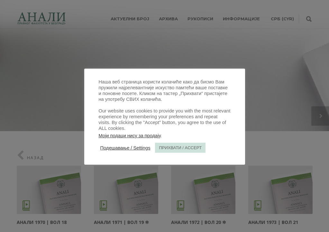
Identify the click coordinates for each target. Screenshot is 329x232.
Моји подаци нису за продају (130, 135)
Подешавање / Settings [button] (125, 147)
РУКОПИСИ (200, 18)
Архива (168, 18)
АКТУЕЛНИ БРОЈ (130, 18)
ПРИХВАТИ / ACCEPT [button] (180, 147)
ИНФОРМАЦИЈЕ (241, 18)
